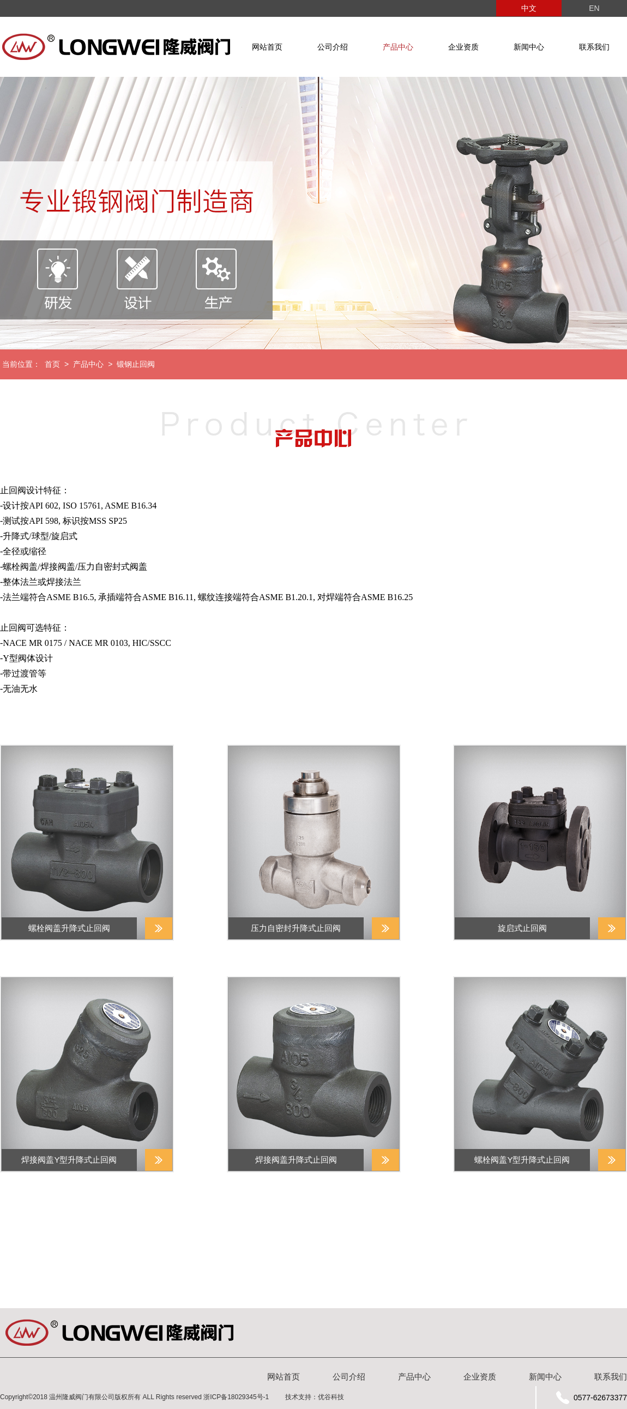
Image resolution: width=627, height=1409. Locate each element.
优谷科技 (331, 1397)
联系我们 (594, 47)
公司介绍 (332, 47)
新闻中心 (529, 47)
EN (594, 8)
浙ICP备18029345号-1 (236, 1397)
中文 (528, 8)
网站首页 (267, 47)
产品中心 (398, 47)
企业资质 (463, 47)
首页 (52, 364)
